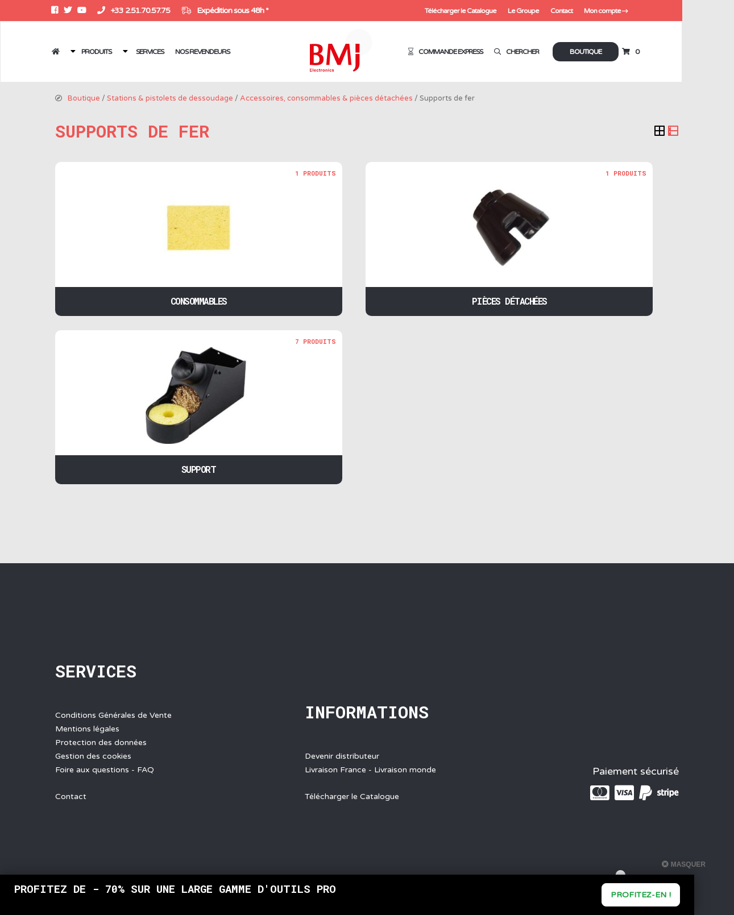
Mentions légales (87, 729)
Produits (100, 52)
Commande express (499, 52)
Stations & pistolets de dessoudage (170, 98)
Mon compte (653, 11)
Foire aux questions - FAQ (104, 770)
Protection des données (101, 742)
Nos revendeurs (204, 52)
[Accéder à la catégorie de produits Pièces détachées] (509, 239)
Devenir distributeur (342, 756)
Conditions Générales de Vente (113, 715)
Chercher (565, 52)
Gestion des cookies (93, 756)
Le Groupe (572, 11)
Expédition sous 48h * (228, 10)
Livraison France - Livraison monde (370, 770)
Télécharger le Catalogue (512, 11)
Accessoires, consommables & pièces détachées (326, 98)
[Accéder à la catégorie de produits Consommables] (198, 239)
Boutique (634, 52)
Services (153, 52)
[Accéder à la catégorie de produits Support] (198, 407)
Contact (610, 11)
